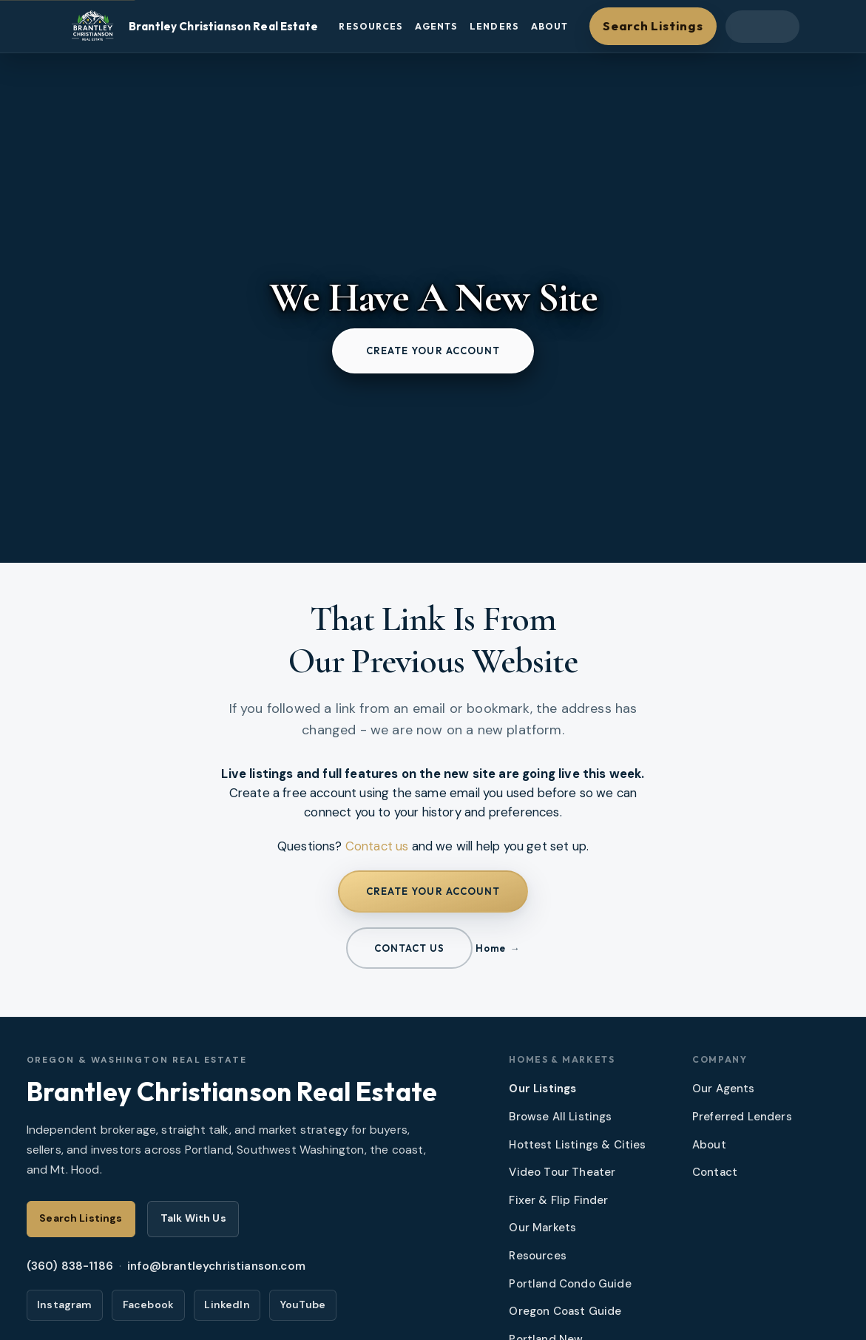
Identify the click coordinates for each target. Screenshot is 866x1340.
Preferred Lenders (742, 1116)
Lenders (494, 26)
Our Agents (723, 1088)
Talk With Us (193, 1218)
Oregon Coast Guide (565, 1311)
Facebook (148, 1304)
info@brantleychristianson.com (216, 1266)
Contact (714, 1172)
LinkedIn (226, 1304)
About (550, 26)
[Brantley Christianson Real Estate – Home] (192, 26)
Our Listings (542, 1088)
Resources (371, 26)
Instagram (64, 1304)
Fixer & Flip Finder (558, 1200)
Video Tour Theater (562, 1172)
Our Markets (542, 1227)
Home (490, 948)
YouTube (302, 1304)
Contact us (377, 846)
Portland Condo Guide (570, 1283)
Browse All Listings (560, 1116)
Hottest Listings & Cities (577, 1144)
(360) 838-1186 (70, 1266)
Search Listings (653, 25)
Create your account (433, 350)
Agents (436, 26)
